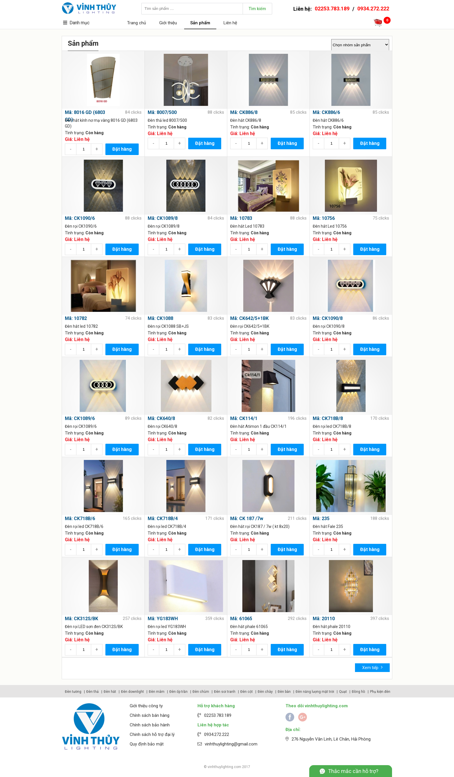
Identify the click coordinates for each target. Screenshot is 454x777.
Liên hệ (230, 22)
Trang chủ (136, 22)
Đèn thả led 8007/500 (167, 120)
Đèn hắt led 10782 (81, 326)
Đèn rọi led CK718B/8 (332, 426)
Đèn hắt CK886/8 (245, 120)
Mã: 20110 (324, 618)
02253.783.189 (332, 8)
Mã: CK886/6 (326, 112)
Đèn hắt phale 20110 (331, 626)
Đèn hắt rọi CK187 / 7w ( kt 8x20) (260, 526)
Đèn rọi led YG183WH (167, 626)
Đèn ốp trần (178, 692)
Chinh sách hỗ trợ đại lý (152, 734)
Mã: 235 (321, 518)
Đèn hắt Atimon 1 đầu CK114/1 (258, 426)
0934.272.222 (373, 8)
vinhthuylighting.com (224, 767)
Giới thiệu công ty (146, 705)
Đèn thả (92, 692)
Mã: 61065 (241, 618)
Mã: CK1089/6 (80, 418)
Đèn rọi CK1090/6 (81, 226)
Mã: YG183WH (163, 618)
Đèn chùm (201, 692)
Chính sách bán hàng (149, 715)
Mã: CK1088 (160, 318)
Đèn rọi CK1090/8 (329, 326)
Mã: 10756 (324, 218)
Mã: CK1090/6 (80, 218)
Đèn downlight (132, 692)
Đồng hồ (358, 692)
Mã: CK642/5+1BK (249, 318)
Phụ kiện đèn (380, 692)
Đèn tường (73, 692)
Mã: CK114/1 (243, 418)
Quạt (343, 692)
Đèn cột (246, 692)
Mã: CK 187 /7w (246, 518)
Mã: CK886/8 (243, 112)
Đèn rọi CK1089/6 (81, 426)
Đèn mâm (156, 692)
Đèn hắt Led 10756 (330, 226)
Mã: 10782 (76, 318)
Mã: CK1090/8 (328, 318)
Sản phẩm (200, 22)
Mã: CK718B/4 (163, 518)
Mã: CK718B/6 (80, 518)
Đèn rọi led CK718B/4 (167, 526)
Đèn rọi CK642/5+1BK (249, 326)
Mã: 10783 (241, 218)
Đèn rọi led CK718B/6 (84, 526)
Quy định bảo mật (147, 744)
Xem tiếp (372, 667)
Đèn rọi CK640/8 (162, 426)
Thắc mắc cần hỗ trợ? (353, 771)
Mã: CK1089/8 (162, 218)
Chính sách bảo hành (150, 725)
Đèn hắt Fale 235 (328, 526)
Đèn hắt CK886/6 (328, 120)
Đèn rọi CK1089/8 (164, 226)
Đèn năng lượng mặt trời (315, 692)
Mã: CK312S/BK (81, 618)
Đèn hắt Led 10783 (247, 226)
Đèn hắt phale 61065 (249, 626)
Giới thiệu (168, 22)
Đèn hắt (110, 692)
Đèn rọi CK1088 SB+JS (168, 326)
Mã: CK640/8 (161, 418)
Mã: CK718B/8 (328, 418)
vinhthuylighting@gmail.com (231, 744)
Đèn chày (265, 692)
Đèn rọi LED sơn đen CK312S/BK (94, 626)
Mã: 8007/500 (162, 112)
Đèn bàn (284, 692)
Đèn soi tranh (224, 692)
